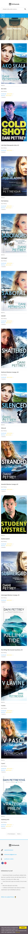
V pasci (3, 763)
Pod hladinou (4, 201)
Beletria (3, 85)
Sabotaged (4, 258)
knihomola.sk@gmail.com (10, 854)
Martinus (3, 95)
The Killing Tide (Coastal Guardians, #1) (11, 650)
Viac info (18, 932)
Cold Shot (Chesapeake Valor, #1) (10, 145)
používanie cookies (9, 859)
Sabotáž (3, 316)
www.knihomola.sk (8, 850)
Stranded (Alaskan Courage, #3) (9, 484)
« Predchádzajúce (11, 834)
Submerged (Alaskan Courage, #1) (10, 595)
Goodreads (3, 93)
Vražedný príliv (5, 819)
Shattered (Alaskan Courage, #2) (10, 372)
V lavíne (3, 705)
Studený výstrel (5, 539)
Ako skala (3, 88)
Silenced (3, 428)
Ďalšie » (19, 834)
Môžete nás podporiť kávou (8, 897)
